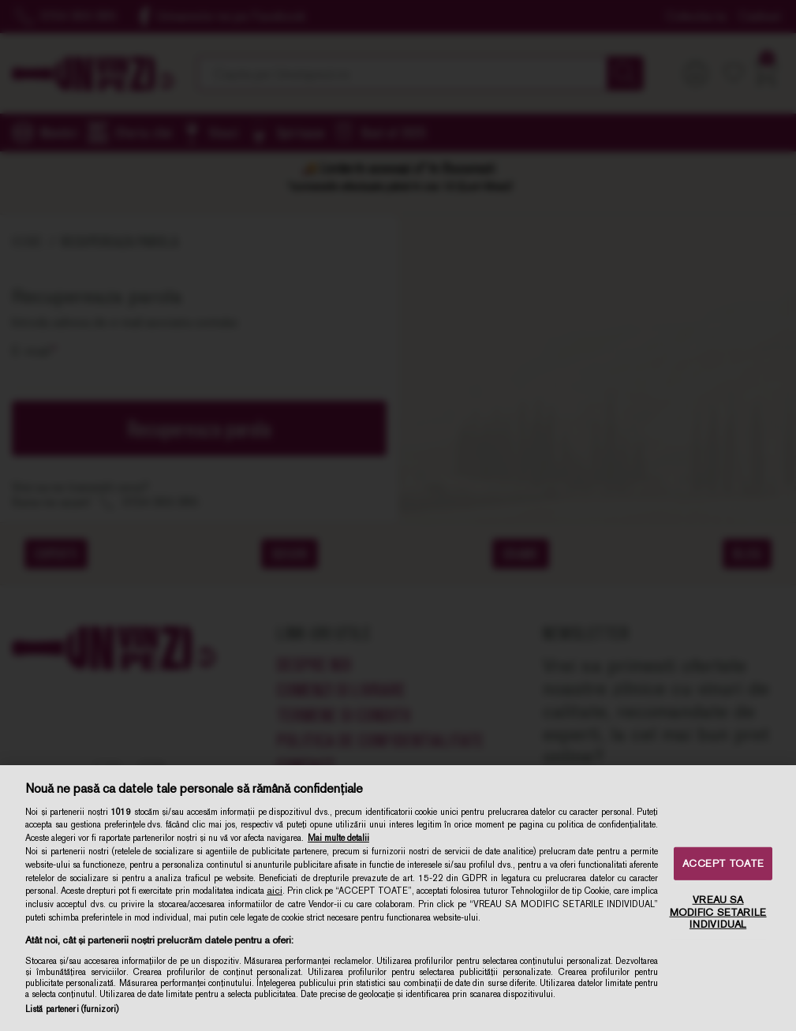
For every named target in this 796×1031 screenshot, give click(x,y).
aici (274, 890)
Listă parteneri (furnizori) (71, 1008)
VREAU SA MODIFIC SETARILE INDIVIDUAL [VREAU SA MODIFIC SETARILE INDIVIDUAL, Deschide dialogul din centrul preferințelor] (718, 912)
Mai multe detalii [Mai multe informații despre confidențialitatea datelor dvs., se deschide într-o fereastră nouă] (338, 837)
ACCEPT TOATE (723, 863)
